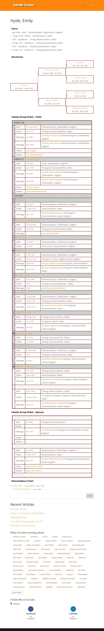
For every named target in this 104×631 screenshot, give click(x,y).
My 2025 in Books (18, 509)
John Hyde (31, 150)
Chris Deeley (67, 537)
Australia (34, 537)
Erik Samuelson (78, 545)
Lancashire (17, 562)
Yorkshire (81, 587)
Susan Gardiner (35, 587)
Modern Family (76, 566)
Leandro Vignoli (32, 562)
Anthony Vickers (19, 537)
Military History (60, 566)
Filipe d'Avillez (30, 549)
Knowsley (82, 558)
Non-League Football (36, 570)
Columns (37, 541)
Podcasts (58, 574)
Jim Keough (29, 558)
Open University (55, 570)
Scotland (83, 578)
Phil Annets (30, 574)
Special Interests (34, 583)
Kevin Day (70, 558)
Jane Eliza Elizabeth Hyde (28, 220)
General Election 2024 (78, 549)
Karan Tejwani (56, 558)
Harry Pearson (33, 553)
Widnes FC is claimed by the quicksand (27, 513)
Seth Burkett (18, 583)
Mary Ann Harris (32, 159)
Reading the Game (49, 578)
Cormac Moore (51, 541)
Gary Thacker (60, 549)
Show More (17, 592)
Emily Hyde (21, 200)
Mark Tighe (73, 562)
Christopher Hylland (21, 541)
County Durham (67, 541)
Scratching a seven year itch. (22, 525)
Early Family (63, 545)
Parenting (70, 570)
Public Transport (20, 578)
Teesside (49, 587)
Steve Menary (80, 583)
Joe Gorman (42, 558)
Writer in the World (64, 587)
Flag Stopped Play (18, 517)
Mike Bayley (44, 566)
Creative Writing (84, 541)
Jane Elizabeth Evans (36, 191)
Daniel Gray (17, 545)
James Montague (63, 553)
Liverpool (47, 562)
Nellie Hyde (21, 237)
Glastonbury (18, 553)
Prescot (70, 574)
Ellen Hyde (21, 292)
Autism (45, 537)
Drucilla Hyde (22, 275)
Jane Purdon (79, 553)
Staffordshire (51, 583)
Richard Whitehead (67, 578)
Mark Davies (59, 562)
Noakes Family (18, 570)
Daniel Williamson (33, 545)
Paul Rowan (17, 574)
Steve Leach (66, 583)
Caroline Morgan (34, 155)
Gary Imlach (45, 549)
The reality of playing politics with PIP (26, 521)
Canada (55, 537)
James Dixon (48, 553)
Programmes (82, 574)
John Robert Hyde (33, 122)
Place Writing (45, 574)
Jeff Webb (17, 558)
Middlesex (32, 566)
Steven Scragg (19, 587)
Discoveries (49, 545)
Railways (34, 578)
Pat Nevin (81, 570)
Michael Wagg (18, 566)
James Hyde (22, 250)
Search (90, 495)
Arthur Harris (32, 187)
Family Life (17, 549)
